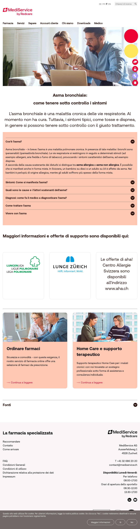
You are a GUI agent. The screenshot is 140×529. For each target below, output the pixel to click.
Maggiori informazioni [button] (100, 522)
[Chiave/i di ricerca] (126, 4)
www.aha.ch (116, 288)
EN (109, 4)
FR (103, 4)
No (132, 522)
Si (120, 522)
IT (106, 4)
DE (100, 4)
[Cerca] (136, 4)
